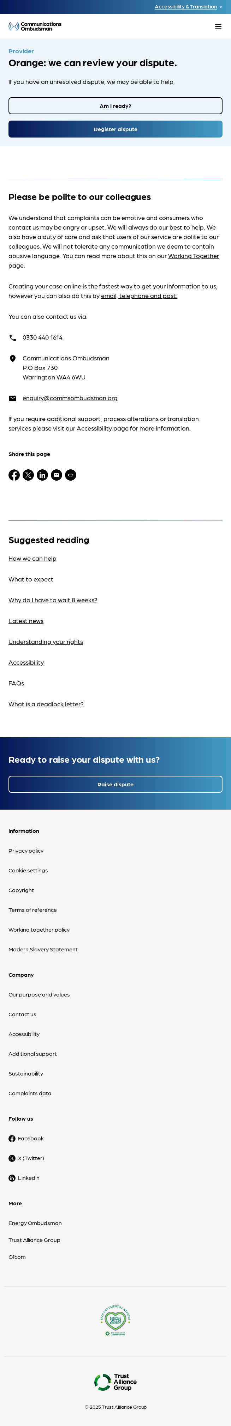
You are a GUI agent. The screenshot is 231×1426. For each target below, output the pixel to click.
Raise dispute (115, 784)
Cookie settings (28, 870)
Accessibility (94, 428)
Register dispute (115, 129)
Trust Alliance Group (34, 1239)
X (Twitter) (31, 1158)
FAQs (16, 683)
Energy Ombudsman (35, 1222)
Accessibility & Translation (186, 7)
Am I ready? (115, 105)
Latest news (25, 620)
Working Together (193, 255)
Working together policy (39, 929)
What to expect (30, 579)
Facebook (31, 1138)
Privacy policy (25, 850)
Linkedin (29, 1177)
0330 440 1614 (43, 337)
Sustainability (25, 1073)
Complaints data (30, 1093)
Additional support (32, 1053)
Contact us (22, 1014)
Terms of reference (32, 909)
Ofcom (17, 1256)
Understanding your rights (45, 641)
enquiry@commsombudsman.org (70, 398)
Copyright (21, 890)
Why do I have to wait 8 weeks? (52, 600)
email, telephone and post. (139, 295)
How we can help (32, 558)
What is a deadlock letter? (46, 704)
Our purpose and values (39, 994)
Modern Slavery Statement (43, 949)
